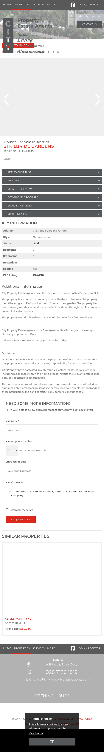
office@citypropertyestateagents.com (61, 702)
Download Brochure (22, 219)
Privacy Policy (82, 741)
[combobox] (12, 472)
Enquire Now (20, 541)
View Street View (19, 211)
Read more (36, 733)
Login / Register (88, 4)
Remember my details (21, 532)
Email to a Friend (19, 227)
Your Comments (15, 504)
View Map (14, 202)
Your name (12, 443)
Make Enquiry (17, 236)
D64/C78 (38, 297)
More (51, 4)
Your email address (16, 484)
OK (52, 741)
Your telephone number (19, 464)
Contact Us (89, 24)
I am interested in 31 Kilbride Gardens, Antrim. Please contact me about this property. (52, 517)
